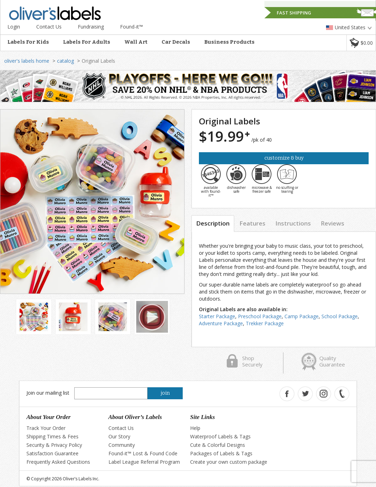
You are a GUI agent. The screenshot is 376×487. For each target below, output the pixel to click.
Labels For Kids (28, 42)
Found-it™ (131, 26)
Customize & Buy (283, 158)
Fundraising (91, 26)
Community (121, 445)
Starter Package (217, 316)
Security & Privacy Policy (54, 445)
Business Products (229, 42)
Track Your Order (45, 428)
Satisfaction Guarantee (52, 453)
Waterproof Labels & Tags (220, 436)
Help (195, 428)
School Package (339, 316)
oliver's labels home (26, 60)
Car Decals (176, 42)
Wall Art (136, 42)
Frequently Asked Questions (58, 461)
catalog (65, 60)
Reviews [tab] (332, 223)
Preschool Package (260, 316)
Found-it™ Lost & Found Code (142, 453)
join (165, 393)
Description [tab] (213, 223)
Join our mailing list (47, 392)
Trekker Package (265, 323)
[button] (361, 43)
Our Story (119, 436)
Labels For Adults (86, 42)
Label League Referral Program (144, 461)
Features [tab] (252, 223)
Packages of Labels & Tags (221, 453)
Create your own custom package (228, 461)
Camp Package (301, 316)
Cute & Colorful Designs (217, 445)
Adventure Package (221, 323)
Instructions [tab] (293, 223)
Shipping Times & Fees (52, 436)
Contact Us (49, 26)
